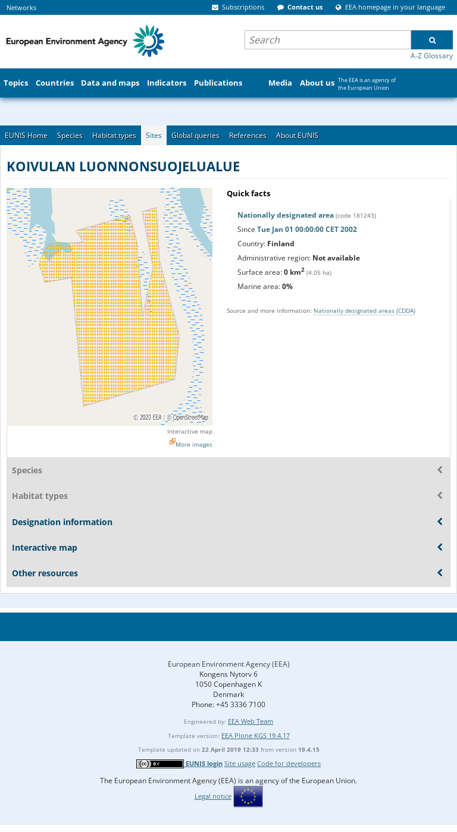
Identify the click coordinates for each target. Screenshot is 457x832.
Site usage (239, 763)
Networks (21, 7)
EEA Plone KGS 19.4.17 (255, 735)
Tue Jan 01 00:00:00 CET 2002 (307, 229)
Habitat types (114, 135)
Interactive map (189, 431)
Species (70, 135)
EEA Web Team (250, 721)
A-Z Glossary (432, 56)
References (248, 135)
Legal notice (213, 796)
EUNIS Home (26, 135)
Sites (154, 135)
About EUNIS (297, 135)
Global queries (195, 135)
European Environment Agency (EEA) (229, 664)
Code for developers (289, 763)
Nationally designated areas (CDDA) (364, 310)
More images (194, 444)
